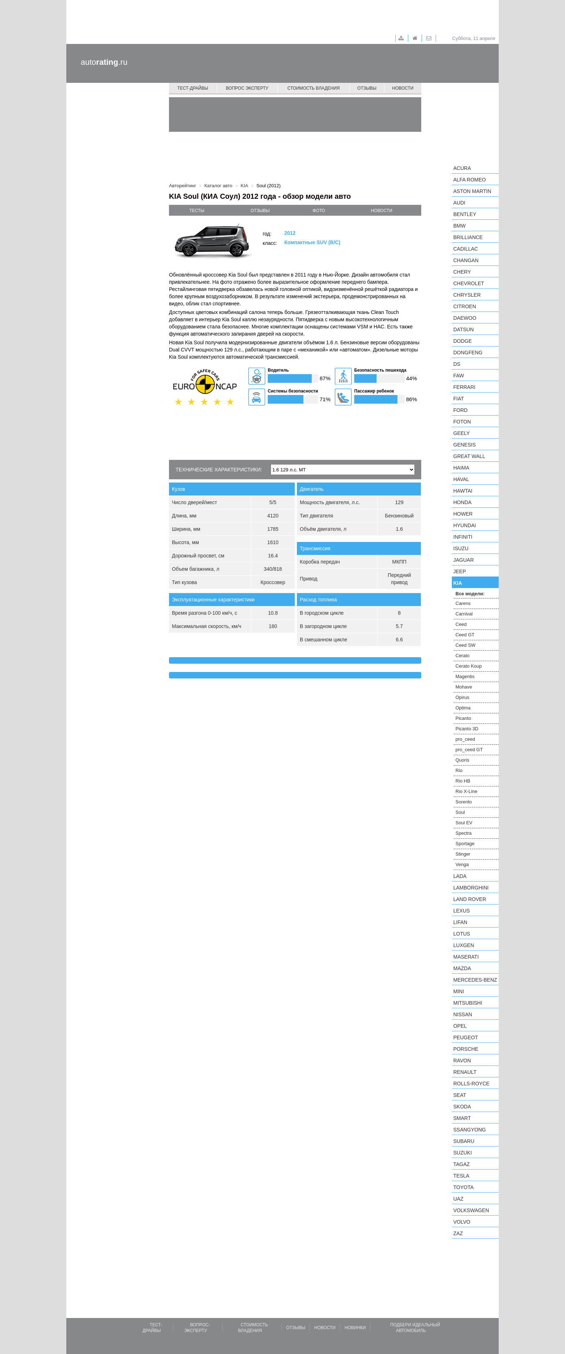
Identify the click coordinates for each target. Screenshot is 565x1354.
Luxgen (463, 945)
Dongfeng (467, 352)
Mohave (463, 687)
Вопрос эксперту (247, 88)
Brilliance (468, 237)
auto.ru (104, 62)
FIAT (458, 399)
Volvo (461, 1222)
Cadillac (465, 249)
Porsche (465, 1049)
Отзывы (367, 88)
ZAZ (458, 1233)
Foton (462, 422)
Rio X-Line (466, 791)
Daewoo (464, 318)
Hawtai (462, 491)
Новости (402, 88)
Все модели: (470, 593)
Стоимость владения (313, 88)
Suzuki (462, 1153)
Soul (460, 812)
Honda (462, 502)
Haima (461, 468)
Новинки (355, 1327)
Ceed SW (465, 645)
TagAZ (461, 1164)
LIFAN (460, 922)
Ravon (462, 1060)
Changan (466, 260)
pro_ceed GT (469, 749)
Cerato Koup (468, 666)
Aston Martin (472, 191)
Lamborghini (471, 888)
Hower (463, 514)
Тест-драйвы (192, 88)
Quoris (462, 760)
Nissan (462, 1014)
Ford (460, 410)
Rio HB (462, 781)
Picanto (463, 718)
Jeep (459, 571)
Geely (461, 433)
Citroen (464, 306)
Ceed (461, 624)
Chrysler (467, 295)
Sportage (465, 843)
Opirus (462, 697)
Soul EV (463, 822)
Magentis (465, 676)
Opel (460, 1026)
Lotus (461, 934)
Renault (464, 1072)
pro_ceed (465, 739)
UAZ (458, 1199)
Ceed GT (465, 634)
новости (381, 210)
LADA (460, 876)
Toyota (463, 1187)
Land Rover (469, 899)
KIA (457, 583)
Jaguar (463, 560)
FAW (458, 375)
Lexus (461, 911)
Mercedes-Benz (475, 980)
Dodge (462, 341)
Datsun (463, 329)
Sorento (463, 801)
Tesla (461, 1176)
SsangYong (469, 1130)
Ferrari (464, 387)
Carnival (464, 614)
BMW (459, 226)
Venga (462, 864)
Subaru (463, 1141)
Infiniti (462, 537)
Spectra (463, 833)
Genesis (464, 445)
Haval (461, 479)
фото (319, 210)
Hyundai (464, 525)
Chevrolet (468, 283)
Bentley (464, 214)
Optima (463, 707)
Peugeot (465, 1037)
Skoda (462, 1106)
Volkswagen (471, 1210)
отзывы (260, 210)
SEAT (459, 1095)
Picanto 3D (467, 728)
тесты (196, 210)
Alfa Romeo (469, 180)
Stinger (462, 854)
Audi (459, 203)
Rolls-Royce (471, 1083)
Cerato (462, 655)
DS (456, 364)
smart (462, 1118)
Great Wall (469, 456)
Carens (463, 603)
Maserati (466, 957)
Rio (459, 770)
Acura (462, 168)
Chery (462, 272)
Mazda (462, 968)
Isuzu (460, 548)
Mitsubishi (467, 1003)
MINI (458, 991)
